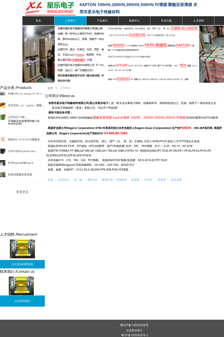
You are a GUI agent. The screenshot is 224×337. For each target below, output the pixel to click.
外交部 (148, 180)
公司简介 (65, 88)
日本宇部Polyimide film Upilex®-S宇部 (21, 152)
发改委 (135, 180)
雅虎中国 (108, 180)
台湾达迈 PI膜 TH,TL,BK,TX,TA (18, 117)
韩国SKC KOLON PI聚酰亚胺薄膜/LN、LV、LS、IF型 (25, 140)
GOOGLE (63, 180)
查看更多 (22, 192)
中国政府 (121, 180)
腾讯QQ (92, 180)
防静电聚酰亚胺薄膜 (20, 174)
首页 (50, 88)
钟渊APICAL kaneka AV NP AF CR (25, 94)
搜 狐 (78, 180)
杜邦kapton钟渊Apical (20, 162)
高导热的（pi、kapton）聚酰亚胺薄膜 (26, 106)
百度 (50, 180)
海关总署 (176, 180)
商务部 (162, 180)
